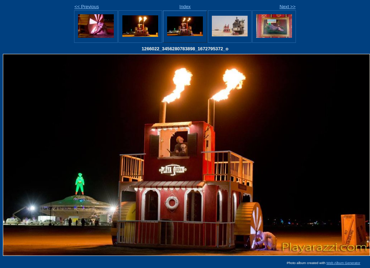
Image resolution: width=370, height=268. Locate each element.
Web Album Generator (343, 263)
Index (184, 6)
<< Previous (86, 6)
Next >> (287, 6)
